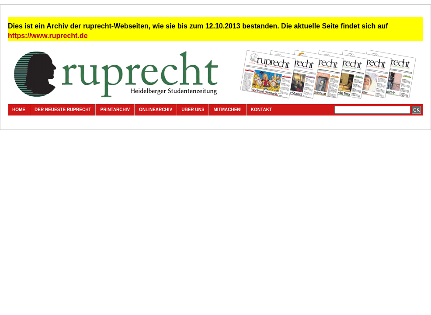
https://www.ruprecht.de (48, 35)
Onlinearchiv (155, 109)
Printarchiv (115, 109)
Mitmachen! (227, 109)
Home (18, 109)
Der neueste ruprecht (63, 109)
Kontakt (261, 109)
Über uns (192, 109)
